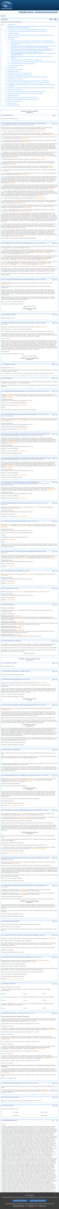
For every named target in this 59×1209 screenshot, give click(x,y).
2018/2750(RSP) (51, 938)
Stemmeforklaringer (12, 67)
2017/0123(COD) (22, 264)
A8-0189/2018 (45, 591)
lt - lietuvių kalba (40, 12)
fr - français (32, 12)
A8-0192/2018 (49, 490)
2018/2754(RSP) (40, 131)
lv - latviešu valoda (39, 12)
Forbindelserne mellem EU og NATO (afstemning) (23, 63)
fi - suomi (55, 12)
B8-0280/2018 (11, 164)
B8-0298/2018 (20, 236)
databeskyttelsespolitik (18, 1207)
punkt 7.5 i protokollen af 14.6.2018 (15, 805)
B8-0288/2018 (54, 134)
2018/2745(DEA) (31, 1021)
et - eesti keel (27, 12)
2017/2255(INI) (39, 960)
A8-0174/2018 (5, 421)
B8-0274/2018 (42, 848)
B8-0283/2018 (24, 174)
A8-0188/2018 (5, 575)
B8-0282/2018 (5, 171)
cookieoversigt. (42, 1207)
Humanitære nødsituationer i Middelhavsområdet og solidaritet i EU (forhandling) (27, 77)
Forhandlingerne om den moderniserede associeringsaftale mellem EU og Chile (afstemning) (33, 61)
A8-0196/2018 (13, 443)
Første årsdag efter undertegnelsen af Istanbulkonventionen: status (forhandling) (27, 31)
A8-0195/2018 (8, 467)
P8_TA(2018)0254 (22, 516)
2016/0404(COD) (31, 780)
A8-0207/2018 (8, 397)
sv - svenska (57, 12)
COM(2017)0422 (17, 420)
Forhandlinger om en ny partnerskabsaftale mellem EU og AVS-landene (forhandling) (28, 82)
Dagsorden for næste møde (14, 101)
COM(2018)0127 (5, 525)
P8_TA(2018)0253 (22, 498)
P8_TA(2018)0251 (22, 451)
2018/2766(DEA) (5, 1039)
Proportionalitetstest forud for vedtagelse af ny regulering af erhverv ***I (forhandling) (28, 80)
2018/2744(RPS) (44, 1091)
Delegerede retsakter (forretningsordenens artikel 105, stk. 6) (22, 97)
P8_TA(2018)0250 (22, 429)
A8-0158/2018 (52, 558)
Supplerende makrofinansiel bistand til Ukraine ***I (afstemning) (26, 59)
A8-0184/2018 (15, 508)
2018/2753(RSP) (5, 284)
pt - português (49, 12)
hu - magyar (42, 12)
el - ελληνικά (29, 12)
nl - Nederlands (45, 12)
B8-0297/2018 (22, 227)
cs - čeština (22, 12)
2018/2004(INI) (18, 591)
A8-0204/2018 (41, 264)
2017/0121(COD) (5, 253)
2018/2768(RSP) (5, 709)
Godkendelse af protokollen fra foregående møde (19, 73)
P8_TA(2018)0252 (22, 475)
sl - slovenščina (53, 12)
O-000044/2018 (22, 817)
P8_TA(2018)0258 (10, 599)
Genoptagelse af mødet (13, 33)
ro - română (50, 12)
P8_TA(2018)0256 (10, 566)
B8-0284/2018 (11, 182)
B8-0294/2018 (27, 211)
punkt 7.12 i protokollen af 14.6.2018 (16, 853)
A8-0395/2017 (28, 781)
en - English (31, 12)
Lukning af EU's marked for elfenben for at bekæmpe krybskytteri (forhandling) (26, 91)
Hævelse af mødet (12, 103)
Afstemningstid (11, 39)
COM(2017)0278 (39, 252)
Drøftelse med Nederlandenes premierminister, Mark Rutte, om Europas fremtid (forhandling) (30, 35)
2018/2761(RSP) (43, 682)
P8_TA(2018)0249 (22, 405)
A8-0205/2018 (44, 259)
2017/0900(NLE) (11, 396)
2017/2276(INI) (29, 574)
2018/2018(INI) (23, 558)
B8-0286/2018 (50, 188)
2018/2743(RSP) (16, 863)
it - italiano (37, 12)
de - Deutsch (26, 12)
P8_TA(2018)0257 (10, 583)
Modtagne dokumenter (13, 95)
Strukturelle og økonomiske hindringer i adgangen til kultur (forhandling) (24, 93)
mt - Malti (44, 12)
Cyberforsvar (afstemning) (17, 65)
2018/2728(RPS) (42, 327)
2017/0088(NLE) (11, 441)
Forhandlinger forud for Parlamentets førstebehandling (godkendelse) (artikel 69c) (27, 29)
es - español (21, 12)
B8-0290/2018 (27, 141)
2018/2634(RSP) (34, 848)
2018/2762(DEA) (53, 1029)
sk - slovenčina (52, 12)
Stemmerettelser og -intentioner (15, 69)
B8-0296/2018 (14, 157)
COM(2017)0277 (5, 259)
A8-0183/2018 (20, 621)
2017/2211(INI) (36, 507)
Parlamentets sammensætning (14, 79)
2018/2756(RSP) (42, 198)
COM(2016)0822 (15, 780)
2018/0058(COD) (22, 525)
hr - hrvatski (35, 12)
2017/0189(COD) (33, 420)
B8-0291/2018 (44, 150)
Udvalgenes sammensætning (14, 89)
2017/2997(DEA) (5, 1072)
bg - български (19, 12)
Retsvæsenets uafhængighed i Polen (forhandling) (19, 75)
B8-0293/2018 (27, 207)
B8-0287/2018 (39, 195)
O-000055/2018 (22, 889)
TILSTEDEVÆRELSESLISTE (12, 105)
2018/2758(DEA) (46, 1058)
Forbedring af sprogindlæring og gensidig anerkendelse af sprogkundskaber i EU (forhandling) (30, 87)
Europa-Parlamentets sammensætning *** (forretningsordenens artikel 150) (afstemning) (32, 41)
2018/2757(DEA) (41, 1048)
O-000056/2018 (22, 893)
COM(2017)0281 (5, 264)
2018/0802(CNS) (52, 489)
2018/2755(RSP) (41, 159)
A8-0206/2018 (25, 253)
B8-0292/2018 (22, 202)
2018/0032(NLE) (11, 466)
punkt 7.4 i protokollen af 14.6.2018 (15, 978)
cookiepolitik (31, 1207)
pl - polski (47, 12)
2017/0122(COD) (22, 259)
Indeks (4, 15)
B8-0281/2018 (50, 167)
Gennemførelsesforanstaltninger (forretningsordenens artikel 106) (23, 99)
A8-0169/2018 (33, 961)
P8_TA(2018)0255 (10, 539)
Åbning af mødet (11, 24)
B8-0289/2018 (25, 138)
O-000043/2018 (22, 813)
